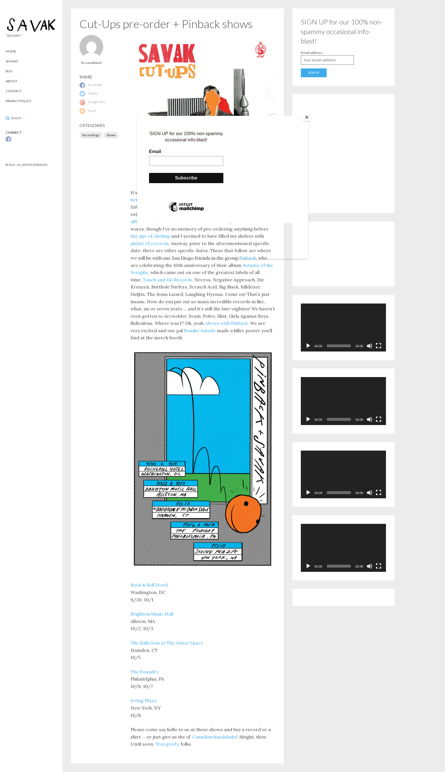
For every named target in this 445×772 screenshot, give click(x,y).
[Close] (307, 117)
